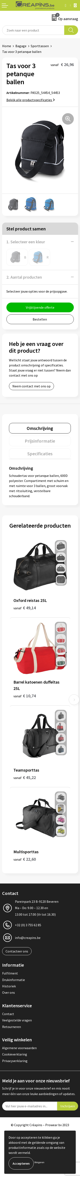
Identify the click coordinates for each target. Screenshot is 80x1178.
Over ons (8, 992)
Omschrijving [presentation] (40, 428)
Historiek (9, 986)
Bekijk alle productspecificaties (30, 100)
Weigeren (39, 1162)
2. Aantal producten (24, 277)
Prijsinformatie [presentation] (40, 441)
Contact (8, 1014)
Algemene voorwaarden (19, 1048)
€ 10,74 (24, 695)
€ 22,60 (24, 859)
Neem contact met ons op (31, 386)
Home (6, 46)
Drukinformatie (13, 980)
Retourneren (11, 1027)
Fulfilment (10, 973)
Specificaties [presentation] (39, 454)
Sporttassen (40, 46)
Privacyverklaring (15, 1061)
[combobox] (33, 30)
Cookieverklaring (14, 1054)
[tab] (40, 428)
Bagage (20, 46)
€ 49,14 (24, 607)
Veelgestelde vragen (17, 1020)
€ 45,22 (24, 777)
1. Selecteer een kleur (25, 241)
